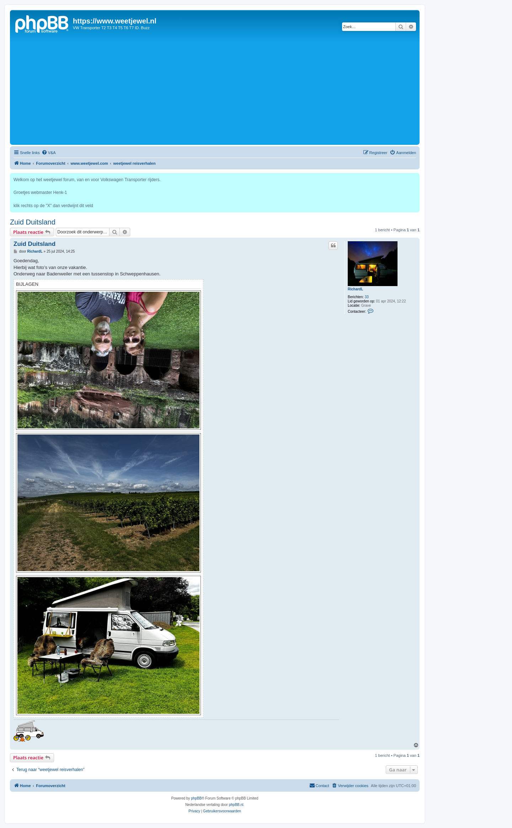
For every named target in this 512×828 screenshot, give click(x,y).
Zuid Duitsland (32, 222)
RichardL (355, 289)
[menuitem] (49, 152)
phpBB (196, 798)
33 (367, 297)
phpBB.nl (236, 805)
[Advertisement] (215, 89)
